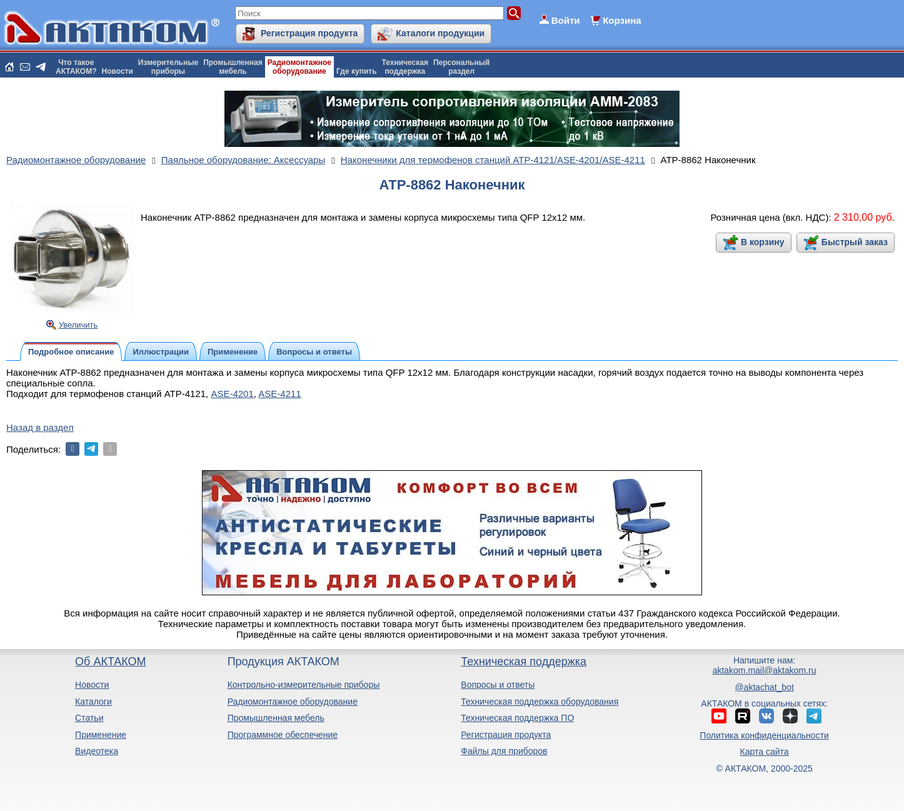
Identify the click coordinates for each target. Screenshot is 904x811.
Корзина (622, 20)
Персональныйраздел (461, 67)
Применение (100, 735)
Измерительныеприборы (168, 67)
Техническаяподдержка (405, 67)
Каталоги (93, 702)
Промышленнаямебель (233, 67)
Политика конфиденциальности (764, 735)
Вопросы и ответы (498, 685)
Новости (117, 71)
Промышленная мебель (276, 718)
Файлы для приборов (504, 751)
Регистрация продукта (309, 33)
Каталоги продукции (440, 33)
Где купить (356, 71)
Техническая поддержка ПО (517, 718)
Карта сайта (764, 752)
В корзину (763, 242)
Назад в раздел (40, 427)
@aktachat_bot (764, 687)
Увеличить (78, 325)
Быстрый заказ (854, 242)
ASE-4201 (232, 393)
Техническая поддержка (523, 661)
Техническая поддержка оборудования (539, 702)
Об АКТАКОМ (110, 661)
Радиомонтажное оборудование (293, 702)
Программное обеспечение (283, 735)
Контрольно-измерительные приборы (304, 685)
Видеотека (96, 751)
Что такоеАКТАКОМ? (76, 67)
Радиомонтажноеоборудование (299, 67)
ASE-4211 (279, 393)
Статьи (89, 718)
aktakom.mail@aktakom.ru (764, 670)
